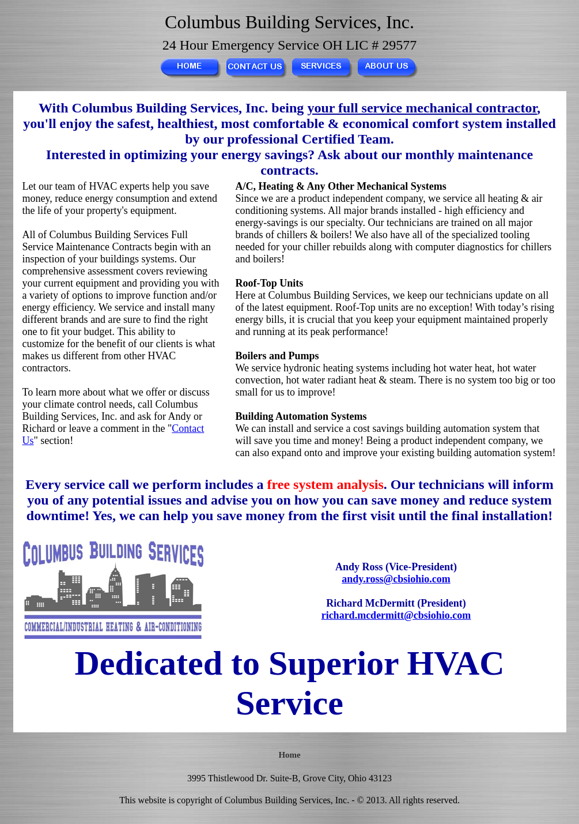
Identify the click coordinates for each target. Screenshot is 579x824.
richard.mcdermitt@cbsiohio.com (396, 615)
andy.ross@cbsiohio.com (396, 579)
